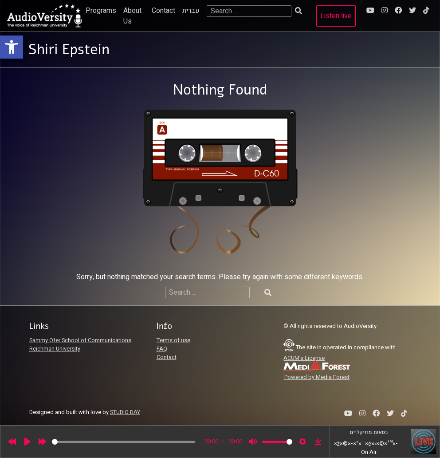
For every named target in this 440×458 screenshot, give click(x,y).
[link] (11, 47)
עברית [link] (191, 10)
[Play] (27, 441)
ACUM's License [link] (304, 358)
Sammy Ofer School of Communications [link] (80, 340)
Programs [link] (101, 10)
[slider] (123, 442)
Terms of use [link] (173, 340)
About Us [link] (132, 16)
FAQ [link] (162, 349)
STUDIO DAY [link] (125, 412)
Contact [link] (163, 10)
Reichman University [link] (54, 349)
